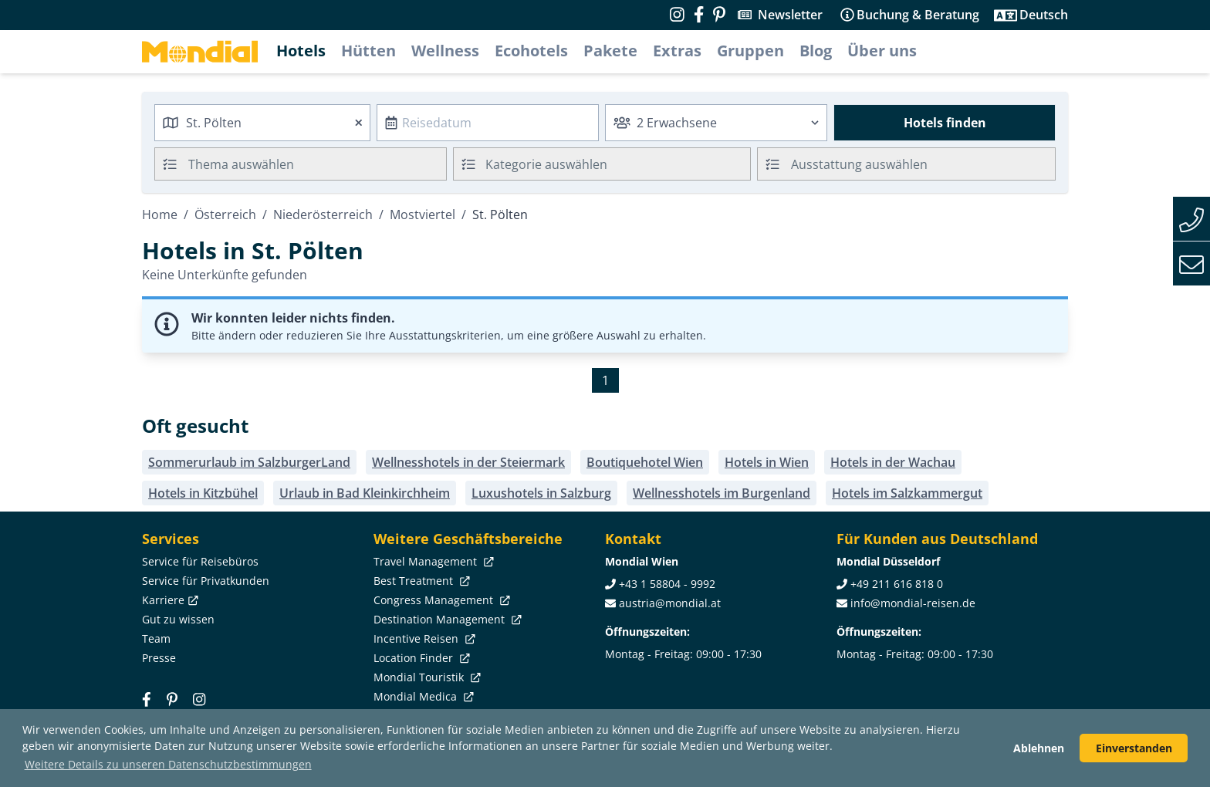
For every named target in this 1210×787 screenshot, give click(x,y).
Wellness (445, 50)
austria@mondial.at (670, 603)
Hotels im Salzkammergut (907, 493)
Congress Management (440, 600)
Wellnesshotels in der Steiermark (468, 462)
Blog (815, 50)
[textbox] (602, 161)
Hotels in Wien (767, 462)
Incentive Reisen (422, 638)
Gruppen (750, 50)
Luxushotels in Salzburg (541, 493)
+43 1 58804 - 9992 (667, 583)
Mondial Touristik (425, 677)
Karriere (168, 600)
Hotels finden (945, 122)
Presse (159, 657)
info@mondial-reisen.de (912, 603)
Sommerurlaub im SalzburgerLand (249, 462)
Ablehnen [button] (1038, 748)
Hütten (368, 50)
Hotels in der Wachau (892, 462)
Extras (677, 50)
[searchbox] (319, 164)
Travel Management (432, 561)
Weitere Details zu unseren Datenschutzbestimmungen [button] (168, 764)
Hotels (301, 50)
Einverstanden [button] (1134, 748)
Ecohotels (531, 50)
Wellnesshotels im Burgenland (721, 493)
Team (156, 638)
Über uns (882, 50)
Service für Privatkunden (205, 580)
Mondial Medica (422, 696)
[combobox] (262, 122)
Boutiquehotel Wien (644, 462)
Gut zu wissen (178, 619)
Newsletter (790, 14)
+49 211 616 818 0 (896, 583)
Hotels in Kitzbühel (203, 493)
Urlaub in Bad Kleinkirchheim (364, 493)
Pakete (610, 50)
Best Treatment (420, 580)
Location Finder (420, 657)
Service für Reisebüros (200, 561)
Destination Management (446, 619)
